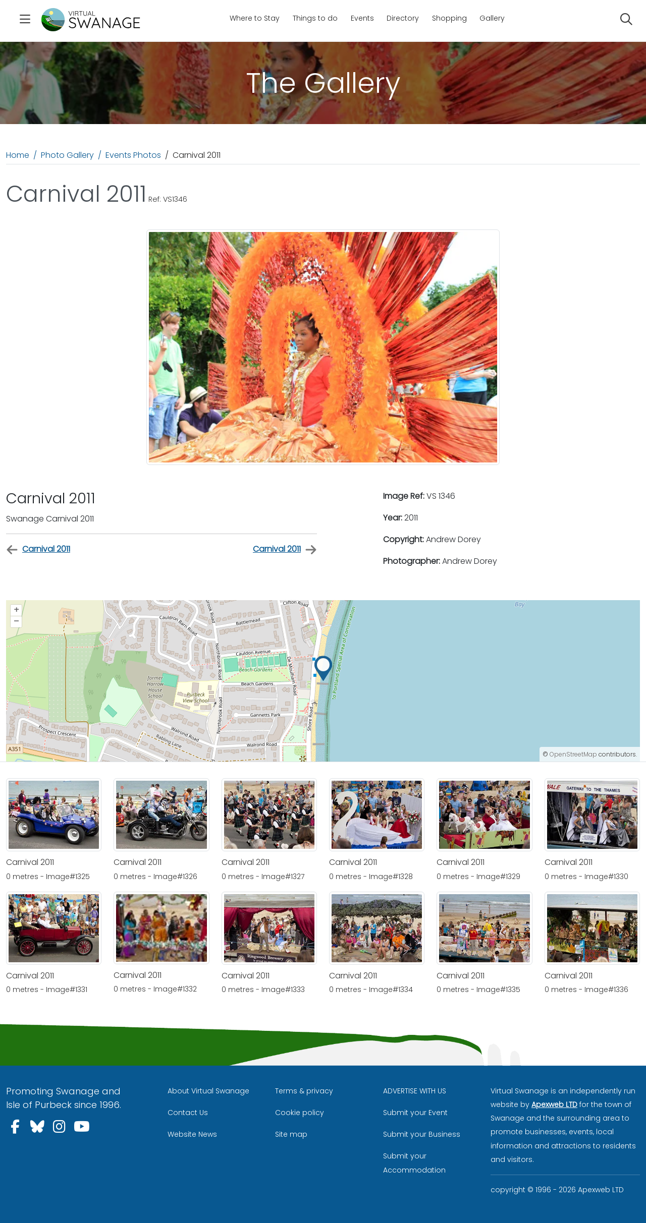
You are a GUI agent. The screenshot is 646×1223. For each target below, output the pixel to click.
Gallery (492, 18)
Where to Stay (255, 18)
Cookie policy (299, 1113)
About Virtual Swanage (208, 1091)
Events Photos (133, 155)
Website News (192, 1134)
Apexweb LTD (554, 1104)
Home (17, 155)
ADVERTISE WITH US (414, 1091)
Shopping (449, 18)
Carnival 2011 (38, 549)
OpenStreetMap (573, 754)
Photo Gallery (67, 155)
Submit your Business (421, 1134)
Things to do (315, 18)
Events (362, 18)
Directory (403, 18)
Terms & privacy (304, 1091)
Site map (291, 1134)
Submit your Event (415, 1113)
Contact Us (188, 1113)
